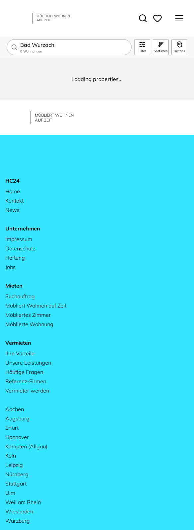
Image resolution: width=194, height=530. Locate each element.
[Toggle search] (143, 18)
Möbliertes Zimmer (28, 314)
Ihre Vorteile (20, 353)
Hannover (17, 437)
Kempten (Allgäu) (26, 446)
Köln (10, 455)
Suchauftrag (20, 296)
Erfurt (12, 427)
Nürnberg (17, 474)
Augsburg (17, 418)
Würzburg (17, 520)
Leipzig (14, 465)
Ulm (10, 492)
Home (12, 191)
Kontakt (14, 200)
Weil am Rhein (23, 502)
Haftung (15, 257)
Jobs (10, 267)
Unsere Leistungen (28, 362)
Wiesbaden (19, 511)
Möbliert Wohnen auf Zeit (35, 305)
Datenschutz (20, 248)
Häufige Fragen (24, 372)
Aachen (14, 409)
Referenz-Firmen (25, 381)
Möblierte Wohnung (29, 324)
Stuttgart (16, 483)
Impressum (18, 239)
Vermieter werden (27, 390)
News (12, 210)
